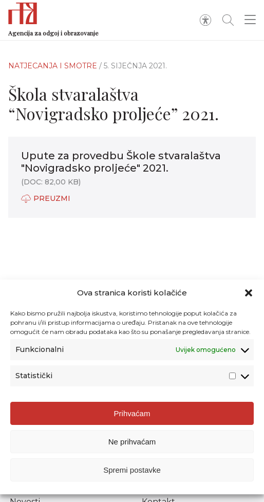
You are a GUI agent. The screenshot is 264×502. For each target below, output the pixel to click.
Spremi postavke (132, 471)
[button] (248, 294)
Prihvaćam (132, 414)
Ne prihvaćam (132, 442)
